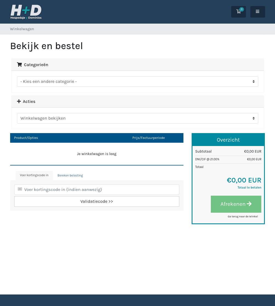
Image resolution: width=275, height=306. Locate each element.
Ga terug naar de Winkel (243, 216)
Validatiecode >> (96, 201)
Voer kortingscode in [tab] (34, 175)
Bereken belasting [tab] (70, 175)
